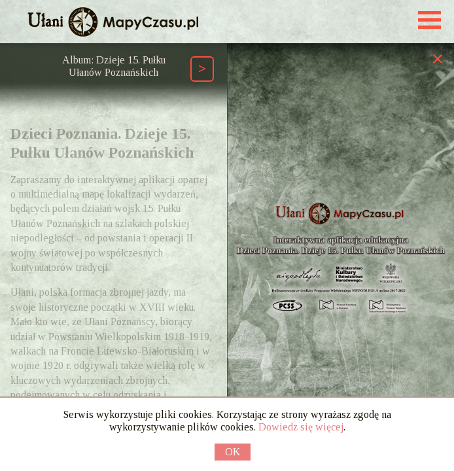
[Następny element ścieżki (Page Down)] (202, 69)
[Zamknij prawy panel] (437, 58)
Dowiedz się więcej (300, 426)
